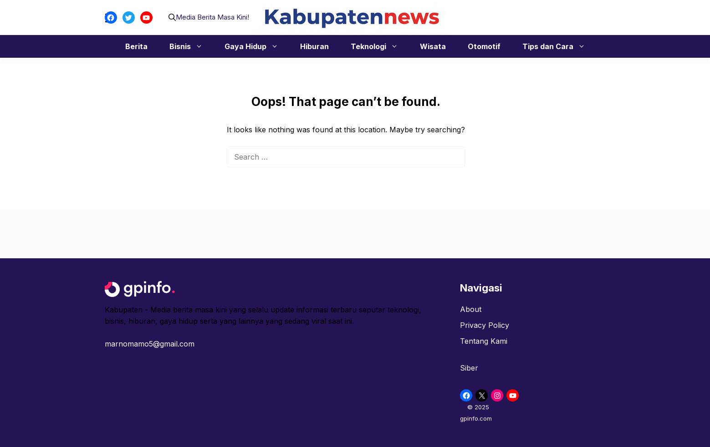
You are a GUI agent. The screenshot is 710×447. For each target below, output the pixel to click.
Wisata (433, 46)
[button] (172, 17)
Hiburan (314, 46)
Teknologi (379, 46)
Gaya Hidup (256, 46)
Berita (136, 46)
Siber (469, 367)
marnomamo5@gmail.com (149, 343)
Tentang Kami (483, 341)
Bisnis (190, 46)
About (470, 309)
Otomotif (484, 46)
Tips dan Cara (558, 46)
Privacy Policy (484, 325)
